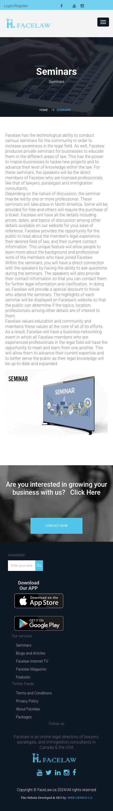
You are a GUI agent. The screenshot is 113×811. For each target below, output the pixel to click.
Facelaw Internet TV (32, 661)
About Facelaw (28, 709)
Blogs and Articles (30, 653)
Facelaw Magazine (31, 669)
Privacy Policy (27, 701)
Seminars (23, 645)
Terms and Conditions (34, 693)
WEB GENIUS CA (80, 798)
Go (39, 565)
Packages (24, 717)
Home (44, 110)
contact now (56, 526)
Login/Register (16, 6)
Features (23, 677)
